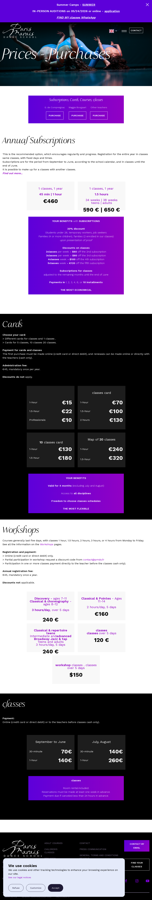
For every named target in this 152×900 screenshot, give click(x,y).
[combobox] (114, 31)
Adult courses (53, 843)
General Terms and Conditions (36, 897)
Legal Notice (11, 897)
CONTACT (136, 30)
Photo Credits (62, 897)
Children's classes (50, 851)
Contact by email (137, 846)
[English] (114, 31)
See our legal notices (19, 877)
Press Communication (93, 849)
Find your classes (137, 864)
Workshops (46, 544)
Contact (85, 843)
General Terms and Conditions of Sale (99, 857)
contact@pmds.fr (93, 559)
